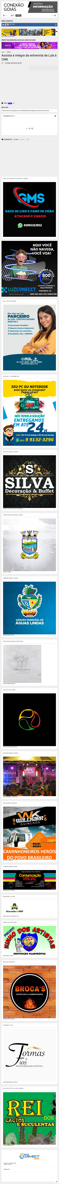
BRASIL (9, 52)
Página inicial (6, 1169)
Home (3, 52)
